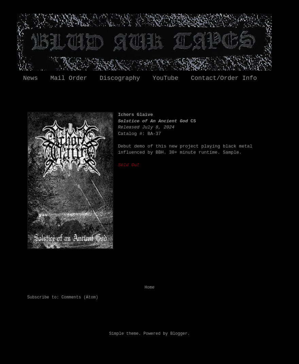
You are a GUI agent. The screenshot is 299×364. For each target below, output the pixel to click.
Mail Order (68, 78)
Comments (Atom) (79, 297)
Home (150, 287)
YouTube (165, 78)
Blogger (178, 333)
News (30, 78)
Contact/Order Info (224, 78)
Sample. (232, 152)
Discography (120, 78)
